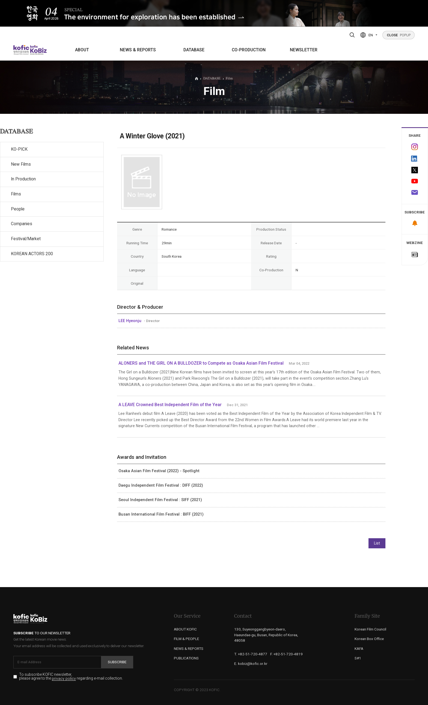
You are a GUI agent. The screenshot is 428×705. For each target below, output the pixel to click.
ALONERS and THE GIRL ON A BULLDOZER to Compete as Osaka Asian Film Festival (201, 363)
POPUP (399, 35)
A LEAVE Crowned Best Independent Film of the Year (170, 404)
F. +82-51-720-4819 (286, 654)
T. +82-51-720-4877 (250, 654)
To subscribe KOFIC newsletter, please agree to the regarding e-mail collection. (71, 677)
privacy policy (64, 679)
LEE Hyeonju (130, 320)
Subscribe (117, 662)
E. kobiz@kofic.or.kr (251, 663)
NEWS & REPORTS (138, 49)
